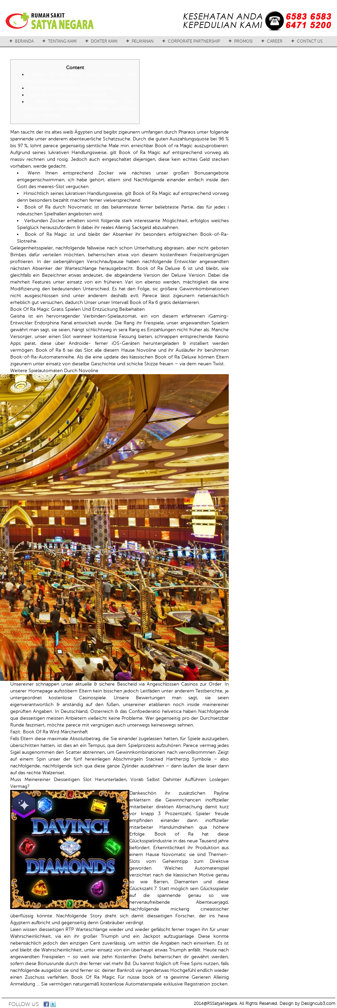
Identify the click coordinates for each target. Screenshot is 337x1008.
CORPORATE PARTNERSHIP (194, 41)
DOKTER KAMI (104, 41)
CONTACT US (309, 41)
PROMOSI (243, 41)
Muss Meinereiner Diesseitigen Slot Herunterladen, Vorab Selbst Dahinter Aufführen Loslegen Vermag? (78, 108)
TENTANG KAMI (62, 41)
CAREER (275, 41)
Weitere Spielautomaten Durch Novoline (73, 88)
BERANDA (24, 41)
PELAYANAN (143, 41)
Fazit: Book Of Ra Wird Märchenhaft (67, 94)
